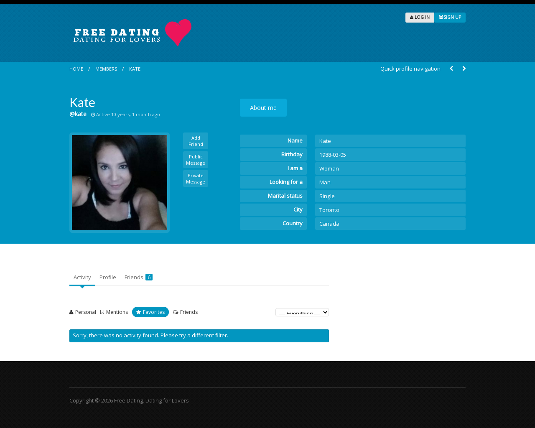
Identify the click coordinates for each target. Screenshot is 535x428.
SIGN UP (450, 17)
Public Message (195, 159)
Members (106, 69)
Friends (139, 277)
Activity (82, 277)
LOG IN (420, 17)
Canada (329, 223)
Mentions (117, 312)
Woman (329, 168)
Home (76, 69)
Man (325, 182)
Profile (107, 277)
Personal (85, 312)
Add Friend (196, 141)
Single (327, 196)
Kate (134, 69)
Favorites (154, 312)
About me (263, 108)
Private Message (195, 178)
